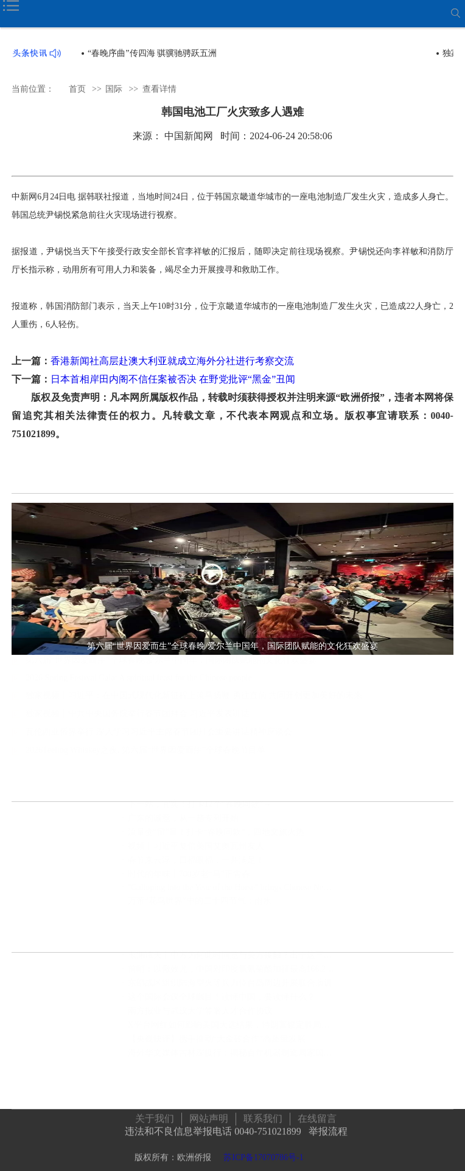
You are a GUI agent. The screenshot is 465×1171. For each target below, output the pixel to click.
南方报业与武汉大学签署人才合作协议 (200, 1016)
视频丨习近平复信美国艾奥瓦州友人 (196, 852)
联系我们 (262, 1116)
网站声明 (208, 1116)
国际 (113, 88)
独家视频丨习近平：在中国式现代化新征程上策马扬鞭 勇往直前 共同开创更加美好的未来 (194, 701)
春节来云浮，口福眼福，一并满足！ (196, 866)
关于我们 (154, 1116)
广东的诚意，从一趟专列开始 (183, 824)
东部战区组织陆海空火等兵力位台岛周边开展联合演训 (230, 988)
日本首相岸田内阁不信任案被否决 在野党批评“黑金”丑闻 (173, 379)
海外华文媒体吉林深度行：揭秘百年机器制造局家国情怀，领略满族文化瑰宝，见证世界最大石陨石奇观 (232, 1058)
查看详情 (159, 88)
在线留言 (317, 1116)
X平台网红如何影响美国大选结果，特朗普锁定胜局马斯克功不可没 (232, 1030)
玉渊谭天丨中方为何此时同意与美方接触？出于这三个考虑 (232, 960)
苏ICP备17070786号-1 (263, 1155)
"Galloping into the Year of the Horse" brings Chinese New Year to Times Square (232, 893)
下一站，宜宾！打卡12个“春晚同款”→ (199, 810)
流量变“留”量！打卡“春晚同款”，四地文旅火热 (216, 838)
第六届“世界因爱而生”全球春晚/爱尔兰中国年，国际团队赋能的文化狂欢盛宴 (171, 666)
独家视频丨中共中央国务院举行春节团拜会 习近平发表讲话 (138, 720)
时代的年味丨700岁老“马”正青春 (189, 880)
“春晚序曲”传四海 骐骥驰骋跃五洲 (152, 53)
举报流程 (328, 1129)
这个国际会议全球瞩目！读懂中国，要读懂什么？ (221, 1002)
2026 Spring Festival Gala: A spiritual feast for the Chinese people (139, 684)
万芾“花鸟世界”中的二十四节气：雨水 (199, 906)
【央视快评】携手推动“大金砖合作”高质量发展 (217, 1044)
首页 (77, 88)
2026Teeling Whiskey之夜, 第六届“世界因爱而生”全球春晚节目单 (145, 756)
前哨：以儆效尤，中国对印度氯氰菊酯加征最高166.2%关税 (232, 974)
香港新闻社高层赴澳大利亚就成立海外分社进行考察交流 (172, 361)
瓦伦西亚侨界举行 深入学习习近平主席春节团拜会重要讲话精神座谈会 (159, 738)
